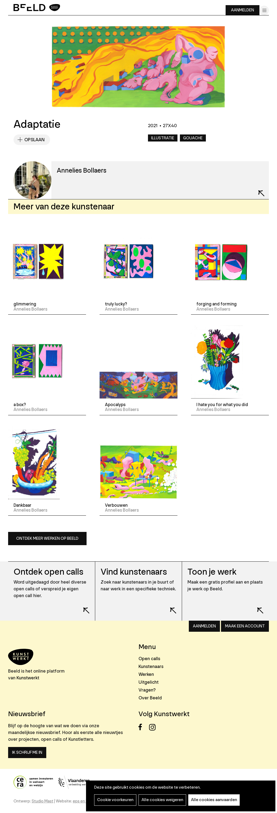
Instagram (154, 727)
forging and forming (216, 304)
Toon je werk (211, 572)
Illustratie (162, 138)
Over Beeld (150, 698)
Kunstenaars (150, 666)
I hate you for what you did (222, 404)
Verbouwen (116, 505)
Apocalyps (115, 404)
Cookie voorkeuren (115, 799)
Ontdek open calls (48, 572)
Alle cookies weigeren (162, 799)
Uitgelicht (148, 682)
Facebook (143, 727)
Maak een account (245, 626)
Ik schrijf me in (27, 752)
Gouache (193, 138)
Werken (146, 674)
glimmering (25, 304)
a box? (20, 404)
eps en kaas (83, 801)
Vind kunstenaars (134, 572)
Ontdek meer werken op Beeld (47, 538)
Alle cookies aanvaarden (214, 799)
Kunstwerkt (28, 678)
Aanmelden (242, 10)
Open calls (149, 658)
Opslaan (34, 140)
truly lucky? (116, 304)
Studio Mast (42, 801)
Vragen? (147, 690)
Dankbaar (22, 505)
